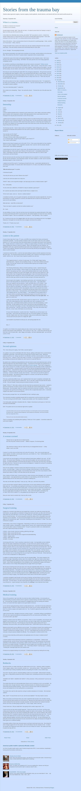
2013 (58, 77)
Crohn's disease (33, 365)
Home (27, 737)
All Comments (72, 142)
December (60, 81)
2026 (58, 60)
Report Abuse (59, 130)
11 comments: (19, 499)
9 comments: (19, 95)
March (59, 118)
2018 (58, 67)
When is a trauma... (11, 22)
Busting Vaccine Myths (15, 756)
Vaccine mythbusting (15, 764)
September (61, 88)
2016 (58, 71)
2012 (58, 79)
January (60, 122)
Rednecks (7, 663)
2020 (58, 62)
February (60, 120)
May (59, 114)
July (59, 109)
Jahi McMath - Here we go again (18, 772)
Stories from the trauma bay (31, 9)
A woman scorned (10, 436)
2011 (58, 125)
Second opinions (9, 346)
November (60, 83)
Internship (7, 104)
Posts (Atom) (31, 741)
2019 (58, 64)
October (60, 86)
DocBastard (60, 35)
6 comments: (19, 226)
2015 (58, 73)
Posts (70, 139)
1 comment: (19, 337)
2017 (58, 69)
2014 (58, 75)
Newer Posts (7, 737)
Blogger (52, 787)
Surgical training (9, 508)
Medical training (9, 595)
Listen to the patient (11, 236)
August (60, 107)
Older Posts (48, 737)
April (59, 116)
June (59, 112)
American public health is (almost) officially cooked (18, 745)
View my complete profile (61, 53)
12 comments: (19, 731)
